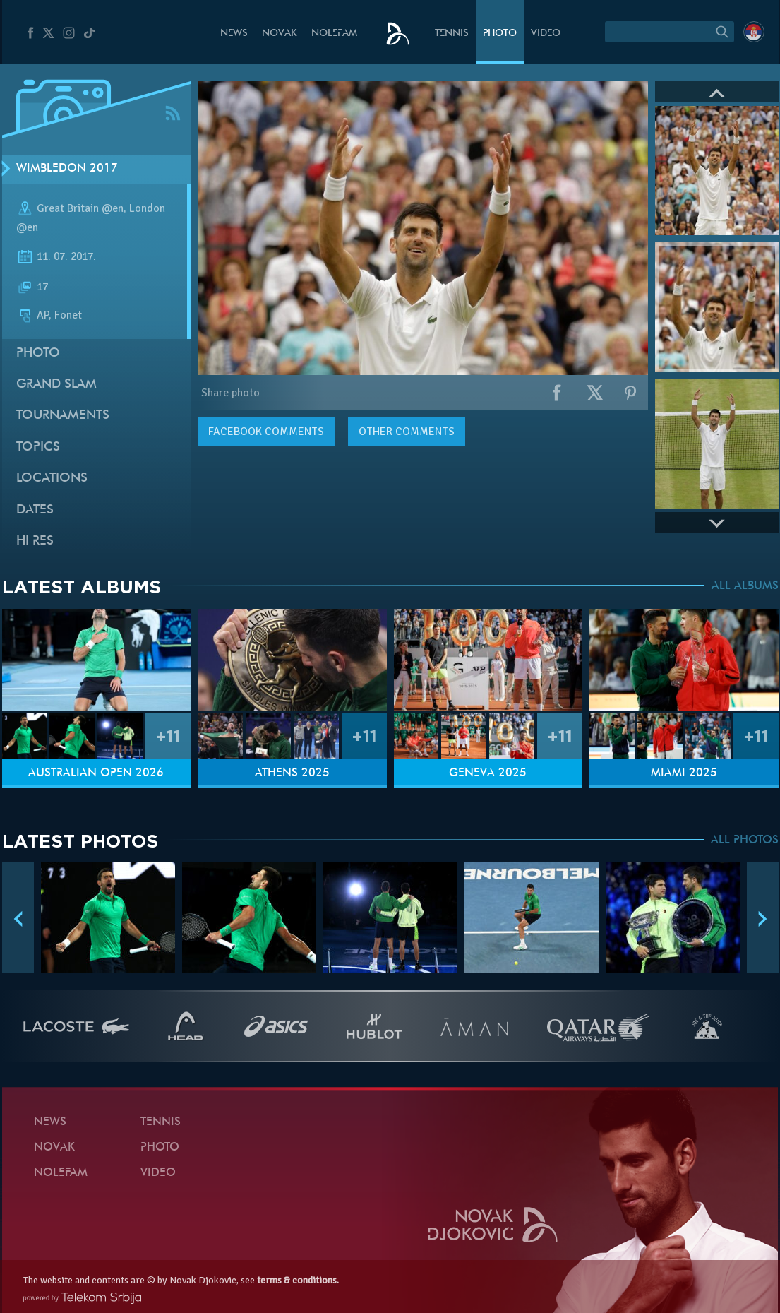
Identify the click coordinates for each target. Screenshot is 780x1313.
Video (545, 33)
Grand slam (56, 384)
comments (266, 431)
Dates (35, 510)
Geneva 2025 (488, 773)
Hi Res (35, 541)
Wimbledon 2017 (67, 168)
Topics (38, 447)
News (234, 33)
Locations (52, 478)
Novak (279, 33)
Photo (500, 33)
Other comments (407, 431)
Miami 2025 (684, 773)
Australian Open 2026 (96, 773)
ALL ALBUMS (745, 586)
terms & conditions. (298, 1280)
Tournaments (62, 415)
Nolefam (334, 33)
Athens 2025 (292, 773)
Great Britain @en (80, 208)
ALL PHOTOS (745, 840)
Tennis (452, 33)
